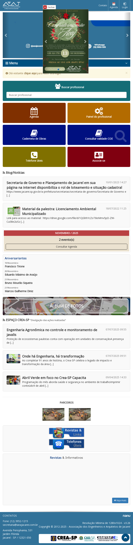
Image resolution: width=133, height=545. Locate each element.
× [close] (126, 73)
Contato (103, 5)
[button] (6, 35)
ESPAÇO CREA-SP (16, 320)
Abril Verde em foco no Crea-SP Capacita (54, 377)
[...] (8, 195)
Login (125, 5)
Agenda (114, 5)
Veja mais (120, 500)
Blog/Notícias (14, 173)
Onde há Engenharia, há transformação (53, 356)
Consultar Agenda (66, 246)
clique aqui (30, 73)
